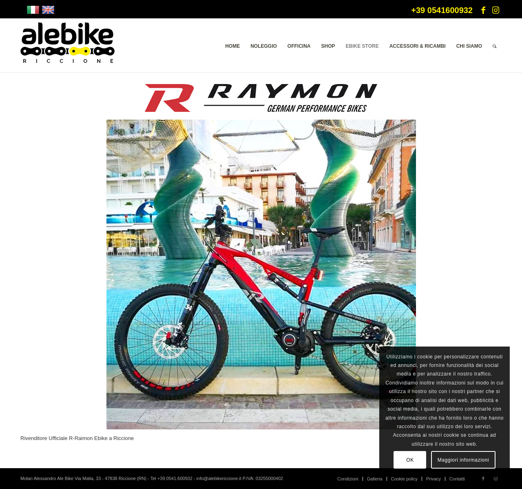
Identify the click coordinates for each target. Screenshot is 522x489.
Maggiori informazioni (463, 460)
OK (410, 460)
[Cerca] (494, 46)
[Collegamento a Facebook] (483, 10)
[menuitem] (232, 46)
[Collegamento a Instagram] (495, 10)
